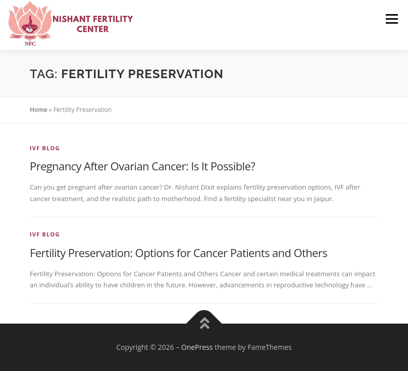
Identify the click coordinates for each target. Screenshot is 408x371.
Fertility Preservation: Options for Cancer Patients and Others (178, 252)
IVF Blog (45, 148)
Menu (391, 18)
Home (38, 109)
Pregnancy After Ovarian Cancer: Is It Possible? (142, 165)
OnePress (197, 347)
